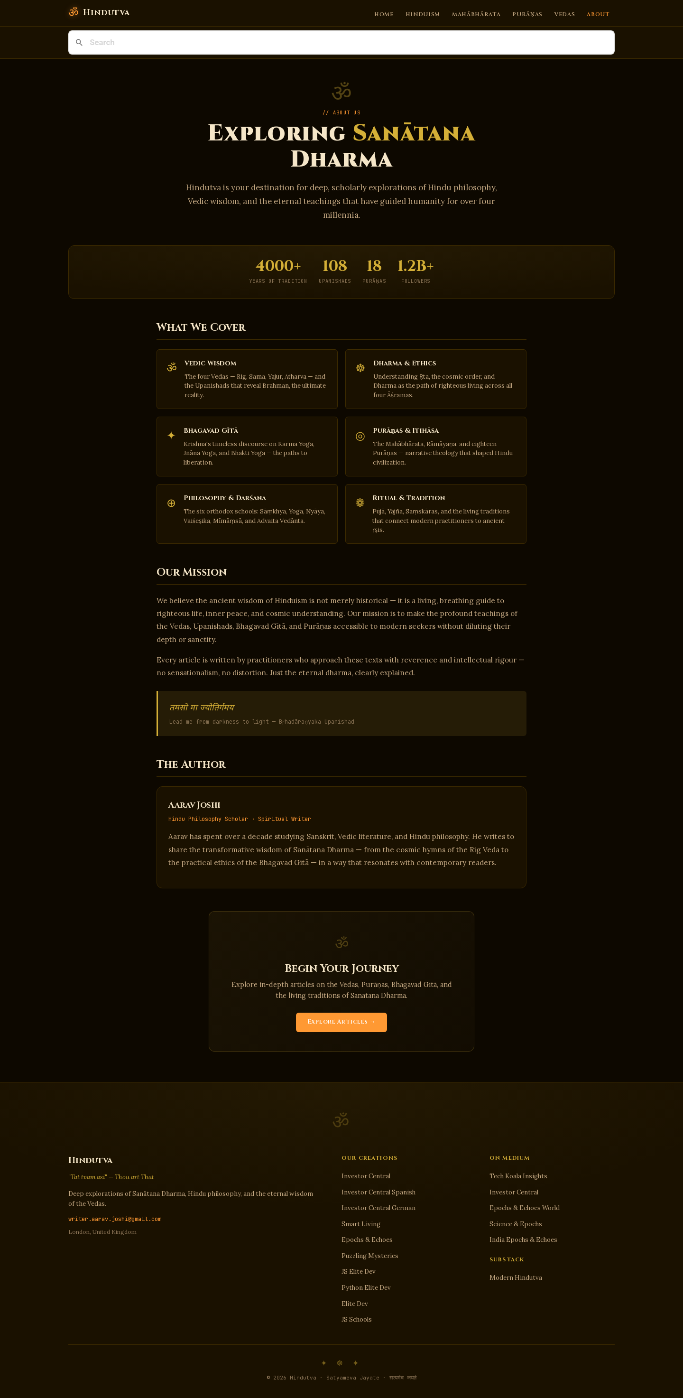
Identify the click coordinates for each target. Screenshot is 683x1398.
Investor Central (366, 1176)
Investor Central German (378, 1208)
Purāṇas (527, 14)
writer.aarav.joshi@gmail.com (114, 1219)
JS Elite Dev (359, 1272)
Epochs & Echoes (367, 1240)
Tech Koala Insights (518, 1176)
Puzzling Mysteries (370, 1256)
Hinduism (423, 14)
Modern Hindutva (515, 1278)
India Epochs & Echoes (523, 1240)
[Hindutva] (98, 13)
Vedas (564, 14)
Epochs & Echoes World (524, 1208)
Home (384, 14)
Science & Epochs (515, 1224)
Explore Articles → (341, 1022)
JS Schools (357, 1319)
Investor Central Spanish (378, 1192)
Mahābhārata (476, 14)
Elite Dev (355, 1304)
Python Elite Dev (366, 1288)
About (598, 14)
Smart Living (361, 1224)
